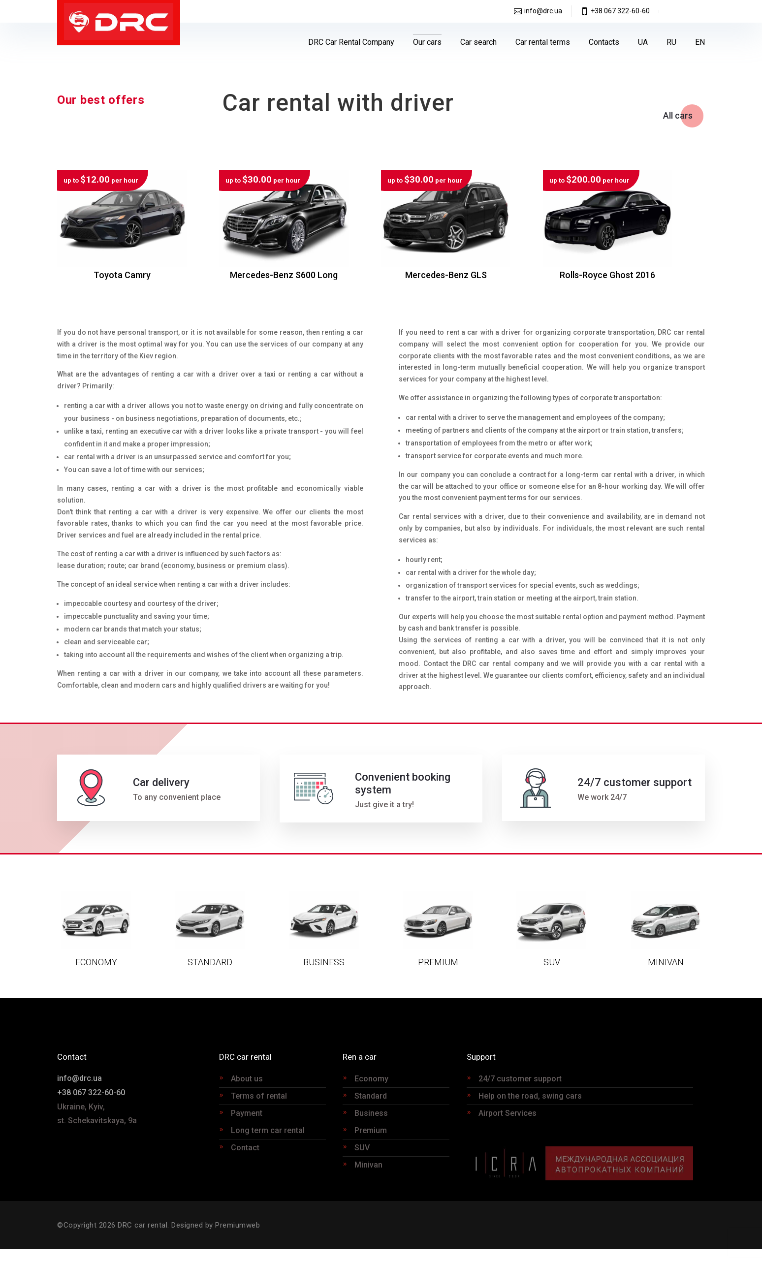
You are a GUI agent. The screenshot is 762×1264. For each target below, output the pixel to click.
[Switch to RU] (671, 42)
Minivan (368, 1164)
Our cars (427, 42)
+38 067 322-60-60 (620, 11)
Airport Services (507, 1113)
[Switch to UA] (643, 42)
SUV (362, 1147)
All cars (678, 115)
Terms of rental (259, 1096)
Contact (245, 1147)
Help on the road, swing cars (530, 1096)
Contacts (604, 42)
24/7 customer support (634, 782)
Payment (246, 1113)
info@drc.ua (543, 11)
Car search (478, 42)
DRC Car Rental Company (351, 42)
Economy (371, 1078)
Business (371, 1113)
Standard (370, 1096)
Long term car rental (268, 1130)
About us (247, 1078)
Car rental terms (542, 42)
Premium (370, 1130)
